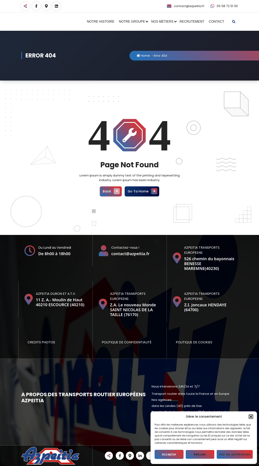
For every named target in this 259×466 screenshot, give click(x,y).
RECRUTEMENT (191, 21)
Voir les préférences (235, 454)
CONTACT (216, 21)
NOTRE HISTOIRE (100, 21)
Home (143, 55)
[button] (251, 417)
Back (110, 191)
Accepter (169, 454)
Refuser (200, 454)
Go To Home (142, 191)
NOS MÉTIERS (162, 21)
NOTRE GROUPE (132, 21)
